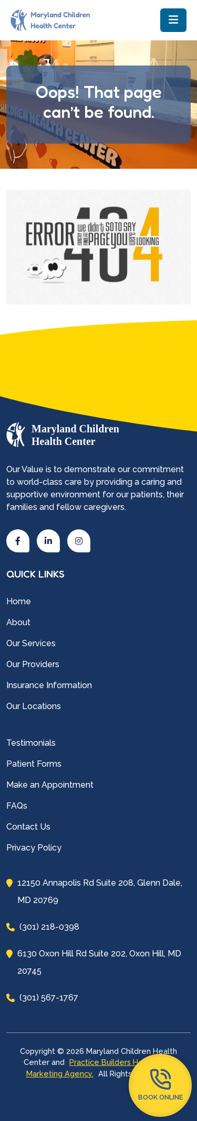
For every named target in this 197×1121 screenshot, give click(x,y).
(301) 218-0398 (42, 927)
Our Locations (33, 706)
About (18, 622)
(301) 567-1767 (42, 998)
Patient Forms (33, 764)
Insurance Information (49, 685)
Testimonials (31, 743)
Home (18, 601)
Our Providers (32, 664)
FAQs (16, 806)
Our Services (31, 643)
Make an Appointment (50, 785)
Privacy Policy (33, 848)
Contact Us (28, 827)
